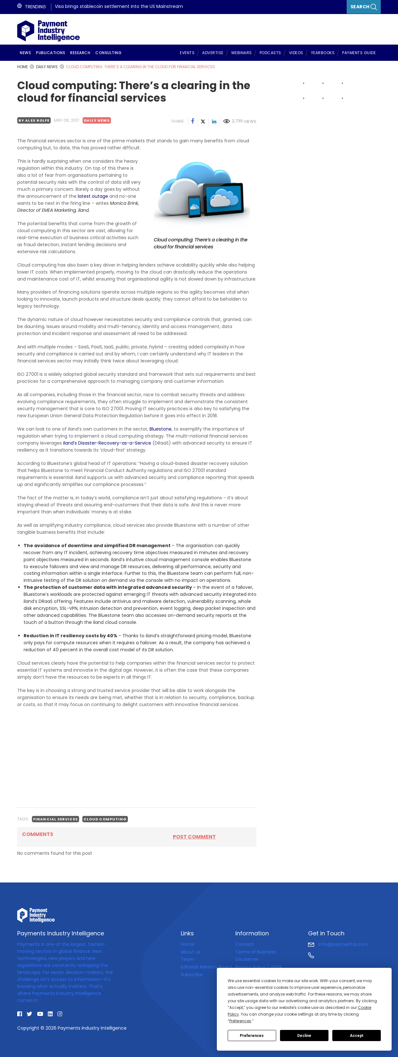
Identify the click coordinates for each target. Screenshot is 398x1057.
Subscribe (192, 974)
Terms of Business (255, 952)
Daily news (97, 120)
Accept (356, 1035)
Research (80, 52)
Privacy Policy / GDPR (258, 967)
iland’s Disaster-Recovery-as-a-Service (107, 443)
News (25, 52)
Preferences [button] (240, 1021)
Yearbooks (323, 52)
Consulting (108, 52)
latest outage (93, 196)
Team (187, 959)
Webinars (241, 52)
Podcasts (270, 52)
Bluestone (161, 429)
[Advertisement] (136, 757)
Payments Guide (359, 52)
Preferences (252, 1035)
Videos (296, 52)
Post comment (194, 836)
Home (187, 944)
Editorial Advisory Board (206, 967)
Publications (50, 52)
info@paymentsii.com (338, 944)
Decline (304, 1035)
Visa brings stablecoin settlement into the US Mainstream (119, 6)
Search (363, 7)
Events (187, 52)
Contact (244, 944)
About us (191, 952)
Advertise (213, 52)
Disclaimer (247, 959)
